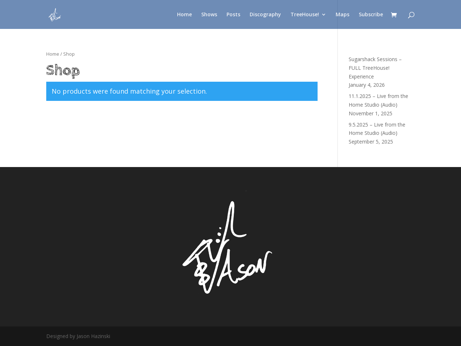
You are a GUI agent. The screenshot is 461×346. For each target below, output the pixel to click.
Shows (209, 15)
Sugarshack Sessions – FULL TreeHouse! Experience (375, 68)
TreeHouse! (304, 15)
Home (184, 15)
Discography (265, 15)
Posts (233, 15)
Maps (342, 15)
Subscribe (371, 15)
